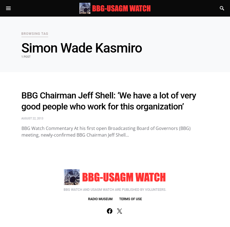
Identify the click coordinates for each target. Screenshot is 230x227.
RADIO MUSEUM (100, 199)
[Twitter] (119, 211)
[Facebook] (109, 211)
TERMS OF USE (130, 199)
